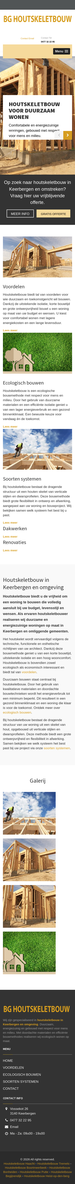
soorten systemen (57, 748)
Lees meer (10, 330)
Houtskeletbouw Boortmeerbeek (26, 1167)
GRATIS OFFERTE (53, 214)
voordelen (29, 672)
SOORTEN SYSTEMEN (20, 1082)
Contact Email (27, 38)
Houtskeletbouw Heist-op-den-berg (46, 1176)
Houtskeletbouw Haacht (20, 1163)
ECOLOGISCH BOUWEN (22, 1075)
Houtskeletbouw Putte (34, 1172)
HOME (8, 1061)
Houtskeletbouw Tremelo (53, 1163)
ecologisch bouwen (17, 712)
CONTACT (11, 1088)
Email (14, 1127)
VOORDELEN (13, 1068)
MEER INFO (20, 214)
